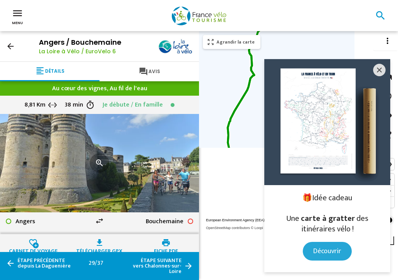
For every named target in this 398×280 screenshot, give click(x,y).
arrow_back (10, 46)
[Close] (379, 70)
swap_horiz (99, 221)
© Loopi (257, 228)
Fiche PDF (166, 250)
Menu (17, 16)
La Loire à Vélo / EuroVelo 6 (77, 51)
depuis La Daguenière (44, 263)
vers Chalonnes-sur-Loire (157, 266)
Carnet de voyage (33, 250)
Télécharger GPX (99, 250)
